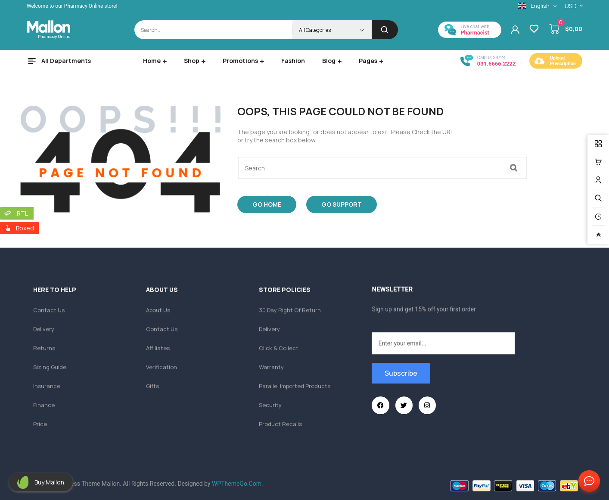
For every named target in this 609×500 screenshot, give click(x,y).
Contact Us (587, 481)
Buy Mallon (49, 482)
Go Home (266, 204)
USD (571, 6)
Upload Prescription (563, 60)
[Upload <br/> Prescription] (540, 61)
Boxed (25, 228)
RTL (22, 213)
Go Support (341, 204)
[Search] (385, 29)
